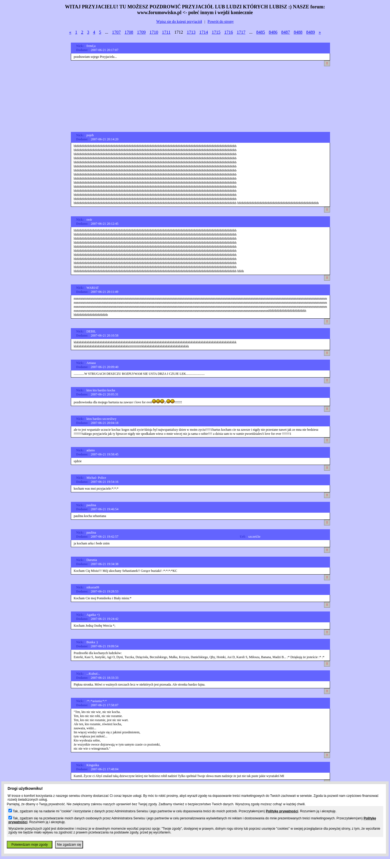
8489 (310, 32)
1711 (166, 32)
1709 (141, 32)
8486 (273, 32)
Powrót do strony (221, 22)
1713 (191, 32)
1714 (203, 32)
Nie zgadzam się (69, 845)
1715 (216, 32)
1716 (228, 32)
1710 (154, 32)
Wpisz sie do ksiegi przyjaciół (179, 22)
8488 (298, 32)
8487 (285, 32)
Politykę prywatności (282, 811)
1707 (116, 32)
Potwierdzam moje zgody (29, 845)
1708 (129, 32)
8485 (260, 32)
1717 (241, 32)
